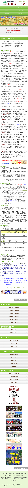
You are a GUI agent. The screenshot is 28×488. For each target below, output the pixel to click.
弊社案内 (7, 13)
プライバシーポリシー (19, 478)
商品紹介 (7, 10)
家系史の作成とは (21, 7)
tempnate (21, 485)
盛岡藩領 (25, 190)
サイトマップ (14, 480)
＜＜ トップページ (6, 287)
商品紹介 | (17, 477)
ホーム (7, 7)
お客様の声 (21, 10)
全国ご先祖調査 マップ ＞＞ (20, 287)
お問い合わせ (20, 13)
